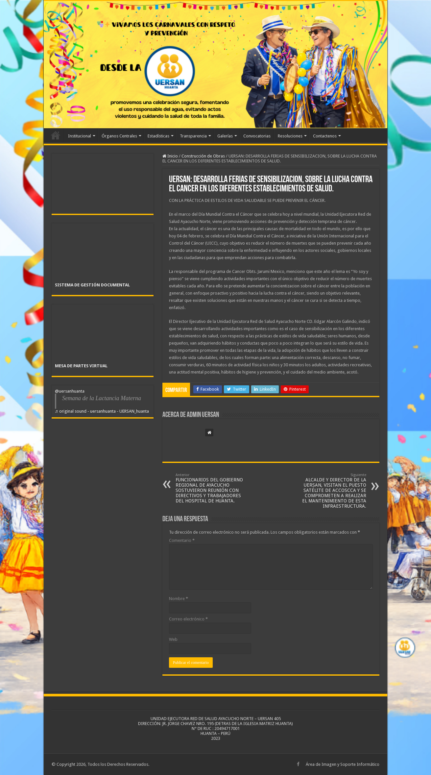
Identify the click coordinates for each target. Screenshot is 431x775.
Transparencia (193, 135)
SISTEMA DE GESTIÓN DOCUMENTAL (92, 284)
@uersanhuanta (69, 391)
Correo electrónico (188, 619)
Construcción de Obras (203, 156)
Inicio (55, 135)
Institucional (79, 135)
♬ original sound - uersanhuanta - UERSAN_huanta (102, 411)
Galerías (225, 135)
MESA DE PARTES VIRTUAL (81, 365)
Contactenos (325, 135)
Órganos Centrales (119, 135)
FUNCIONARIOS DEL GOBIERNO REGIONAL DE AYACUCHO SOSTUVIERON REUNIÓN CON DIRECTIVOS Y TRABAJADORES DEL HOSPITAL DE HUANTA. (209, 488)
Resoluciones (290, 135)
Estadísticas (158, 135)
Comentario (182, 540)
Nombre (178, 598)
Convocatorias (257, 135)
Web (173, 639)
